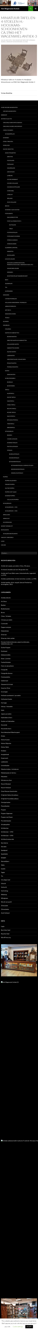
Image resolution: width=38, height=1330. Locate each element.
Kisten (7, 370)
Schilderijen (7, 503)
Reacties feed (5, 934)
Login (2, 926)
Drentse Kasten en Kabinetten (17, 340)
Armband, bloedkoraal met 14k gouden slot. (14, 569)
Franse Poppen (10, 484)
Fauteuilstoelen (12, 446)
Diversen (6, 137)
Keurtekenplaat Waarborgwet (17, 276)
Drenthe (10, 156)
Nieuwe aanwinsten (9, 111)
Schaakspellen (10, 134)
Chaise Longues (12, 439)
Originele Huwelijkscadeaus (12, 126)
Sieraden (10, 272)
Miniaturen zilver (13, 268)
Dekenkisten (11, 374)
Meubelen (6, 325)
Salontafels (11, 416)
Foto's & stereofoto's (7, 666)
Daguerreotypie (12, 217)
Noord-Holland (12, 183)
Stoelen (9, 450)
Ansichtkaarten (10, 153)
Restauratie (5, 530)
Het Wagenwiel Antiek (10, 8)
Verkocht (6, 518)
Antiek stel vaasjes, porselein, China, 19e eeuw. (15, 566)
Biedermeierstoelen (17, 469)
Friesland (10, 164)
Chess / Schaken (8, 130)
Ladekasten (11, 355)
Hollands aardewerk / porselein (16, 302)
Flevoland (10, 160)
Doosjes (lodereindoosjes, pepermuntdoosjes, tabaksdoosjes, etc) (20, 263)
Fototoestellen (12, 232)
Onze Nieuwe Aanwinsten (9, 107)
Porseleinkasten (12, 367)
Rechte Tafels (11, 408)
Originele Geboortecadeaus (12, 122)
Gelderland (11, 168)
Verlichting (4, 891)
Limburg (10, 175)
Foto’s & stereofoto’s (14, 221)
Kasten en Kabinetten (12, 333)
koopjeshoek (7, 522)
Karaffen (10, 251)
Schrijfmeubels (10, 378)
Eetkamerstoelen (15, 461)
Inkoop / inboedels (7, 537)
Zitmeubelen (9, 431)
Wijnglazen (11, 255)
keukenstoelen (14, 458)
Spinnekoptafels (12, 420)
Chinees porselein (11, 298)
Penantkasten (11, 363)
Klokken (6, 321)
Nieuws (3, 545)
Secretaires (11, 386)
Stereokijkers (11, 244)
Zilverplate (8, 283)
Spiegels (3, 858)
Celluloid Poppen (13, 499)
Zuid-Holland (11, 202)
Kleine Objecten (8, 149)
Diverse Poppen (10, 495)
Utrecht (10, 194)
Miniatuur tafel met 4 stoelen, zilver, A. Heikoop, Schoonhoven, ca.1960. (18, 41)
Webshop (4, 115)
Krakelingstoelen (17, 473)
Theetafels (10, 423)
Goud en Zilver (10, 259)
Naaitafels (10, 401)
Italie (11, 228)
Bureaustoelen (14, 454)
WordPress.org (6, 937)
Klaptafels (10, 393)
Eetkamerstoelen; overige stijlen (22, 465)
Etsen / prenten (8, 141)
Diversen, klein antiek (12, 209)
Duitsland (12, 225)
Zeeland (9, 198)
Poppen (5, 477)
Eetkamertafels (5, 655)
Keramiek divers (10, 314)
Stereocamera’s (12, 240)
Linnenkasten (5, 765)
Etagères (8, 329)
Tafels (7, 389)
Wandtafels (11, 427)
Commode (4, 623)
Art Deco (8, 310)
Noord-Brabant (12, 179)
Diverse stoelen (12, 442)
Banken (9, 435)
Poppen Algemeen (11, 480)
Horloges (6, 145)
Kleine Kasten (11, 351)
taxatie (3, 869)
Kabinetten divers (13, 348)
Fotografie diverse (13, 236)
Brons (7, 206)
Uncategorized (5, 880)
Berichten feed (5, 930)
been (6, 280)
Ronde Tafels (11, 412)
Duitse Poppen (9, 488)
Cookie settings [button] (18, 1327)
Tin (6, 287)
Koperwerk (9, 291)
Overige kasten (5, 802)
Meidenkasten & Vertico (8, 773)
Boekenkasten (12, 336)
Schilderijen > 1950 (11, 511)
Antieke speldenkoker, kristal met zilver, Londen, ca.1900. (19, 579)
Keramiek (6, 295)
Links (2, 541)
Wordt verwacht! (7, 526)
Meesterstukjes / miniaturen (16, 359)
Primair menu (35, 8)
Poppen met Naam (10, 492)
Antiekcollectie (6, 119)
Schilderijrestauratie (10, 533)
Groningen (11, 172)
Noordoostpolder (13, 187)
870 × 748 (12, 40)
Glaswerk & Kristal (11, 247)
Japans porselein (10, 306)
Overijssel (10, 191)
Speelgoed (6, 514)
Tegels (7, 317)
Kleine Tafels (11, 397)
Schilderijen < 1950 (11, 507)
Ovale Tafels (11, 405)
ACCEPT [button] (29, 1326)
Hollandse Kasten (13, 344)
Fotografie (9, 213)
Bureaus (10, 382)
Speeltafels (4, 854)
